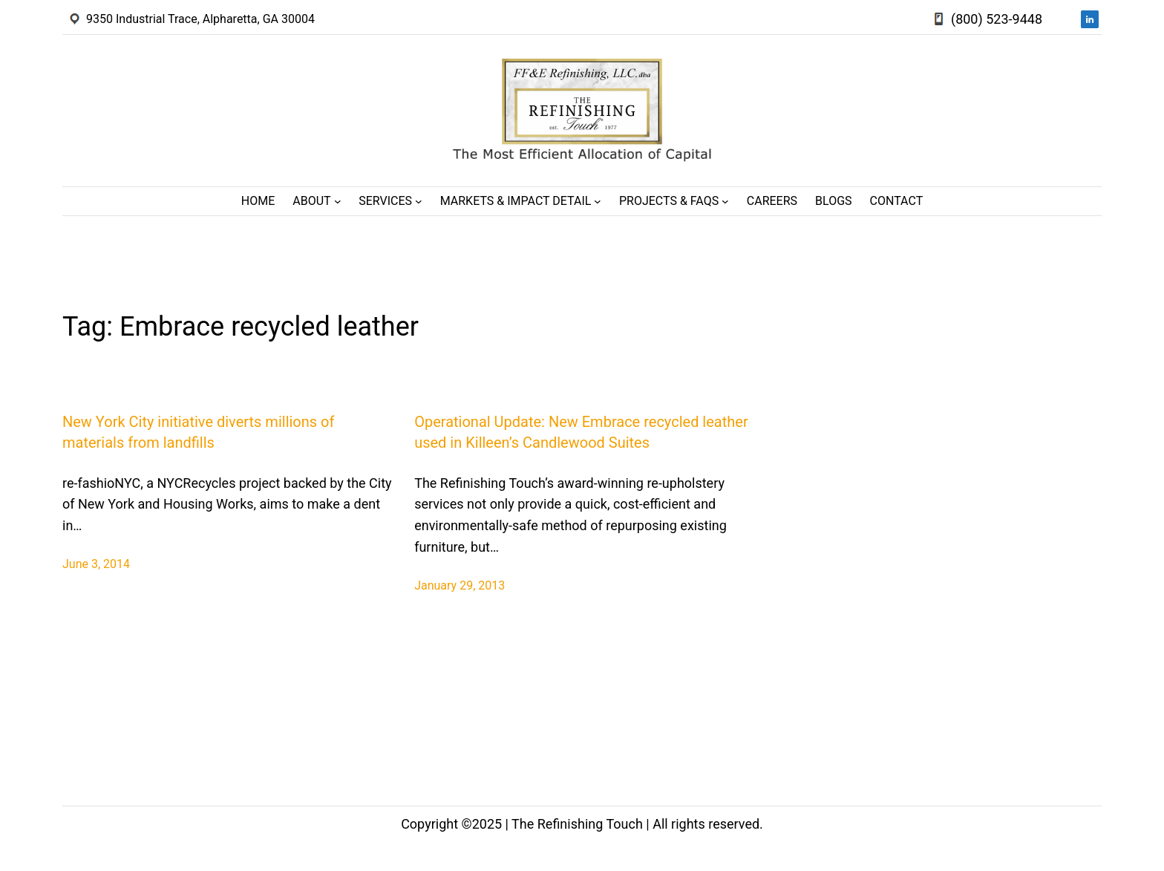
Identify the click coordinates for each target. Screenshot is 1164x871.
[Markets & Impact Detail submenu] (597, 201)
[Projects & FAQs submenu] (725, 201)
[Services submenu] (418, 201)
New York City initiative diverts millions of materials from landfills (198, 432)
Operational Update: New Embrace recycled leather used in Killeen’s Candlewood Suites (581, 432)
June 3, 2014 (96, 564)
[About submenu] (337, 201)
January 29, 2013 (459, 585)
